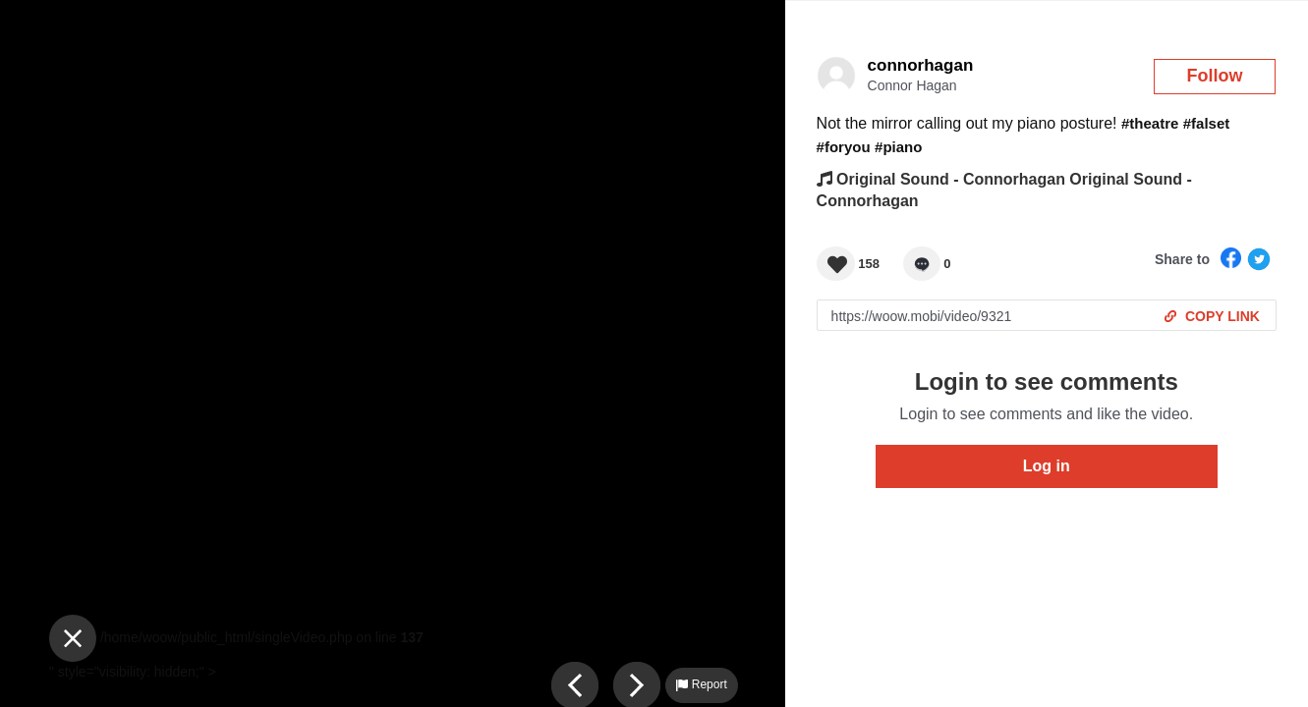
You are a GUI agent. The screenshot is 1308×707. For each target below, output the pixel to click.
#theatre (1149, 123)
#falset (1206, 123)
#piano (898, 146)
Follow (1215, 75)
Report (701, 684)
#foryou (844, 146)
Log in (1046, 466)
